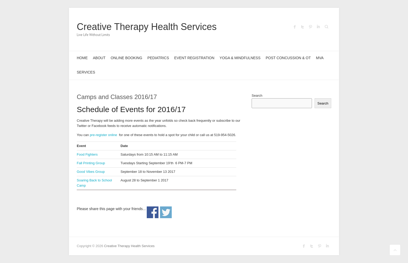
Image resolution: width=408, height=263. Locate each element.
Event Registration (194, 58)
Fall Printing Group (91, 163)
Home (82, 58)
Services (86, 72)
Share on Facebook (152, 212)
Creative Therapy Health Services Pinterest (310, 27)
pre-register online (103, 135)
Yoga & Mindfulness (240, 58)
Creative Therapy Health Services (147, 26)
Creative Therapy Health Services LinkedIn (318, 27)
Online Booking (126, 58)
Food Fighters (87, 154)
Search (257, 95)
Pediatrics (158, 58)
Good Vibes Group (91, 172)
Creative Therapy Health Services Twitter (303, 27)
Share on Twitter (166, 212)
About (99, 58)
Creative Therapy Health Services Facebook (295, 27)
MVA (319, 58)
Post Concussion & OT (288, 58)
